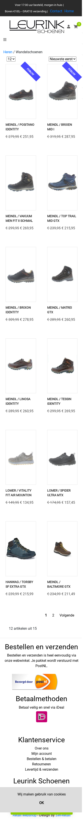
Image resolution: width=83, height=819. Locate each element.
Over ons (41, 748)
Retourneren (41, 764)
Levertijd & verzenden (41, 769)
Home (69, 11)
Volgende (67, 615)
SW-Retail (63, 815)
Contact (56, 11)
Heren (7, 52)
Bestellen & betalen (41, 759)
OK (41, 803)
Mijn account (41, 754)
